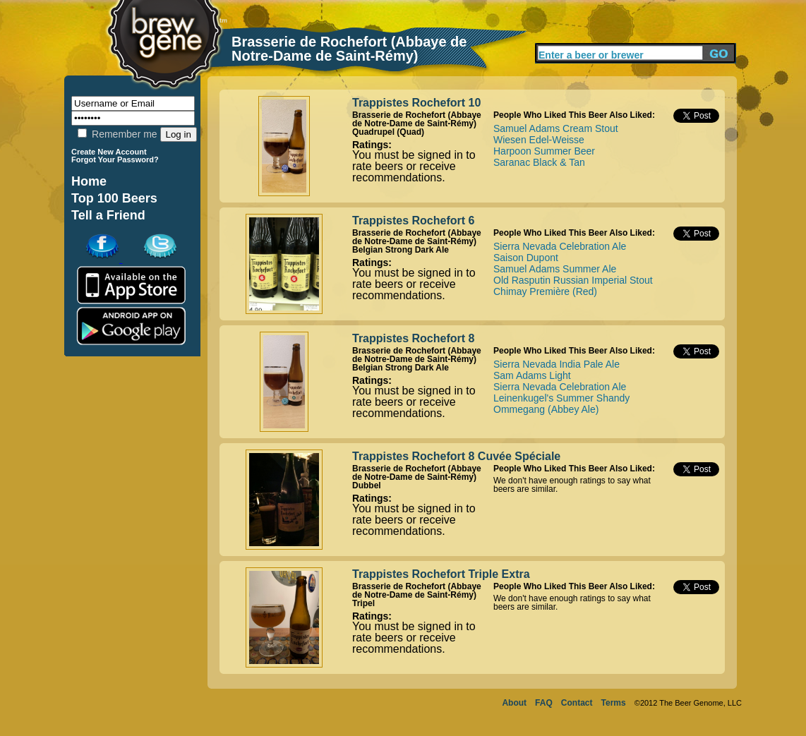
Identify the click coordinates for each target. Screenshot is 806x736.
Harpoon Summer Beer (544, 151)
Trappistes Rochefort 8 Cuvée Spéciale (456, 456)
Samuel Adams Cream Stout (555, 128)
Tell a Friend (108, 215)
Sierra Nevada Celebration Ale (559, 246)
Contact (577, 703)
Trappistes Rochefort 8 (413, 338)
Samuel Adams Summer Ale (554, 269)
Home (89, 181)
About (514, 703)
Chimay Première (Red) (545, 291)
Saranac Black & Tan (539, 162)
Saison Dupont (525, 257)
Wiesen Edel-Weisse (538, 139)
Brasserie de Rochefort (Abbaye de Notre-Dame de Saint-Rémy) (416, 119)
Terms (613, 703)
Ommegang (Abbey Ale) (546, 409)
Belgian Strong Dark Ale (400, 250)
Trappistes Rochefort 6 (413, 221)
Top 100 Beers (114, 198)
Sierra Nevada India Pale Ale (556, 364)
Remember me (117, 134)
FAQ (544, 703)
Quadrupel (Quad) (388, 132)
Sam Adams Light (532, 375)
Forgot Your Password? (115, 159)
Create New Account (109, 151)
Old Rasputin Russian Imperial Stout (573, 280)
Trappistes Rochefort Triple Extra (441, 574)
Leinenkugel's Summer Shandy (561, 398)
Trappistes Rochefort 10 (416, 103)
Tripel (363, 603)
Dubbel (366, 485)
